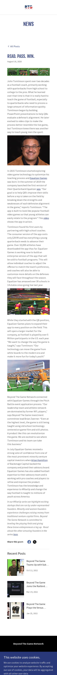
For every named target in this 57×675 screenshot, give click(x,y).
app (39, 188)
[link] (28, 7)
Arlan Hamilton (39, 460)
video (46, 218)
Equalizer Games (38, 178)
